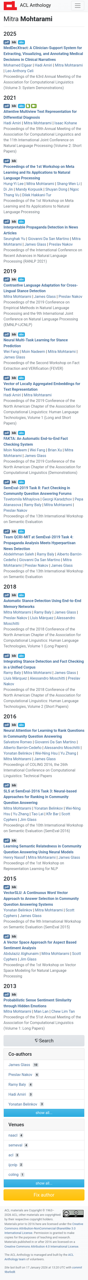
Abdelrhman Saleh (19, 554)
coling (13, 1174)
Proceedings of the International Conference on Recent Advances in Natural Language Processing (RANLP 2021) (43, 256)
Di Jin (8, 189)
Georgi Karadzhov (57, 499)
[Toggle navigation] (77, 5)
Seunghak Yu (14, 238)
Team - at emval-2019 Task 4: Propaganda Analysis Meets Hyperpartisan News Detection (40, 543)
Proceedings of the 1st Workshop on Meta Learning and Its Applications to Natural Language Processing (39, 172)
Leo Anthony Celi (19, 71)
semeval (15, 1145)
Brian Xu (55, 450)
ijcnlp (12, 1164)
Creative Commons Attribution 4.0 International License (41, 1246)
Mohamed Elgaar (18, 65)
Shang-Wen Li (68, 183)
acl (10, 1155)
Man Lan (41, 1011)
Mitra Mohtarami (69, 65)
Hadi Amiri (43, 65)
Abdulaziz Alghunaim (21, 953)
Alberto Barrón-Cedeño (23, 747)
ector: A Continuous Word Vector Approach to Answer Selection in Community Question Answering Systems (41, 898)
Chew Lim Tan (63, 1011)
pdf (7, 42)
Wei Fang (11, 351)
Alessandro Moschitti (47, 678)
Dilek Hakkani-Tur (36, 195)
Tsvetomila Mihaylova (22, 499)
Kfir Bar (52, 814)
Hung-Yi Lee (14, 183)
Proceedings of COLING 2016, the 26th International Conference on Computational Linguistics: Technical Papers (39, 770)
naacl (13, 1135)
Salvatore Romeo (18, 742)
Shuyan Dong (56, 189)
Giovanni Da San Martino (48, 238)
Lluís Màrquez (42, 618)
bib (14, 42)
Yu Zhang (68, 753)
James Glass (35, 244)
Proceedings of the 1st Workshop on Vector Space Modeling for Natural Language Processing (40, 970)
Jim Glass (28, 819)
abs (21, 42)
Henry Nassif (14, 857)
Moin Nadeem (33, 351)
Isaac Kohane (65, 123)
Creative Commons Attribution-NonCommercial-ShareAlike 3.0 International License (43, 1228)
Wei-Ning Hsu (46, 753)
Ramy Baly (32, 505)
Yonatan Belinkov (18, 753)
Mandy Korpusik (29, 189)
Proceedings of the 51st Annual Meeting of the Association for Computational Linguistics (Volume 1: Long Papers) (42, 1023)
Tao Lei (37, 814)
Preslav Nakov (61, 244)
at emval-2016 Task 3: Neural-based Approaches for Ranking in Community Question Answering (40, 797)
